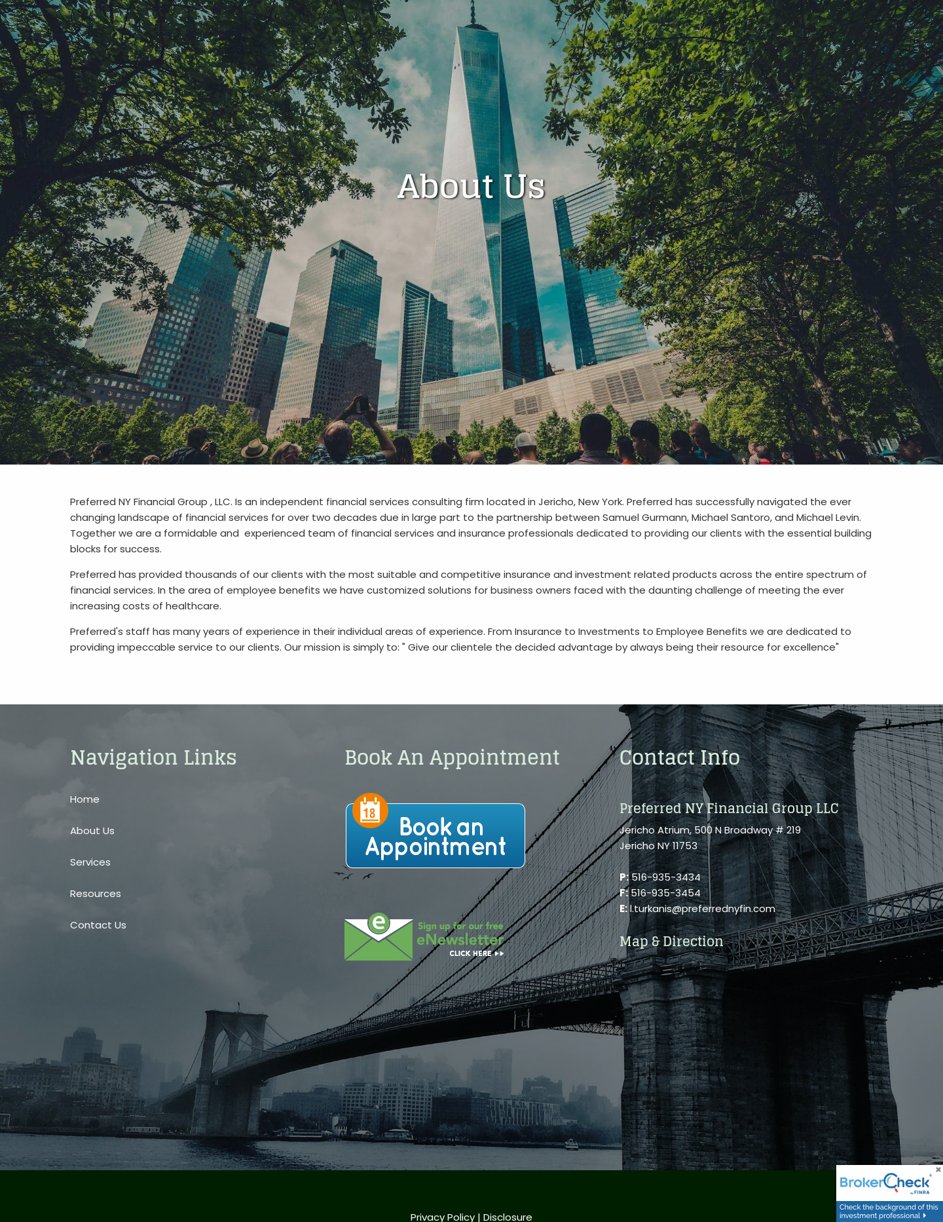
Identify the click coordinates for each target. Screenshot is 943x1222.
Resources (95, 893)
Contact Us (98, 925)
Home (85, 799)
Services (90, 862)
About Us (92, 830)
